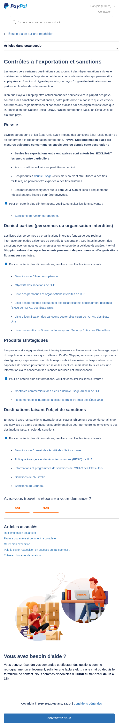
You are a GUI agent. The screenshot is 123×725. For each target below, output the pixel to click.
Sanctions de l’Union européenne (36, 215)
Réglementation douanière (20, 532)
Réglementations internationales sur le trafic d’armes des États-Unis (59, 399)
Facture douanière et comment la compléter (30, 538)
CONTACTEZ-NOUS (59, 718)
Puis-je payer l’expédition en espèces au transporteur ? (37, 549)
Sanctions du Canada (29, 485)
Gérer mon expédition (17, 544)
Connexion (104, 11)
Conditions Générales (88, 703)
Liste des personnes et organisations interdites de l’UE (50, 294)
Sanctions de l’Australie (30, 477)
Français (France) (101, 6)
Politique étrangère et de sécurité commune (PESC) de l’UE (53, 459)
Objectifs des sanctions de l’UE (35, 285)
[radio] (17, 508)
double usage (42, 176)
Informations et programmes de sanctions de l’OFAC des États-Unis (59, 468)
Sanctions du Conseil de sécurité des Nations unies (48, 450)
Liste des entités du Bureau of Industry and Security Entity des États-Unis (62, 330)
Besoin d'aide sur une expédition (30, 33)
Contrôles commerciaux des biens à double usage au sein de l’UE (57, 391)
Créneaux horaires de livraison (22, 555)
